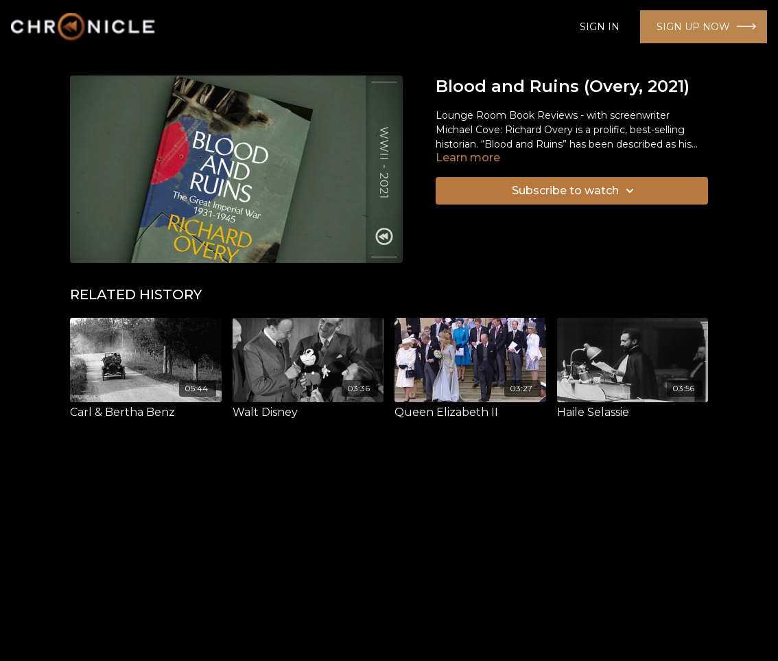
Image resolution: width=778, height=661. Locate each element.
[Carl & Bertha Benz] (146, 412)
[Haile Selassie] (633, 412)
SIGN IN (600, 27)
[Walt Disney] (308, 412)
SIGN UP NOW (693, 27)
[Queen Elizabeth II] (470, 412)
